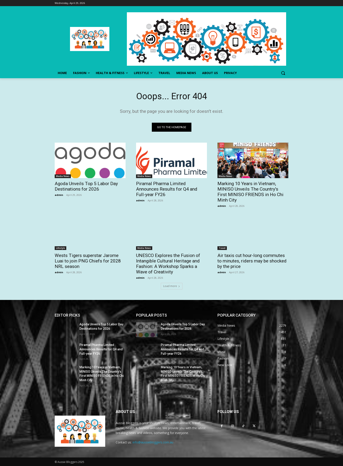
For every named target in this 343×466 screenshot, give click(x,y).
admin (59, 195)
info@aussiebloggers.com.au (153, 442)
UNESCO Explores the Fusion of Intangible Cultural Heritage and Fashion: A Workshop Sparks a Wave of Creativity (168, 264)
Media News (63, 176)
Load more (171, 286)
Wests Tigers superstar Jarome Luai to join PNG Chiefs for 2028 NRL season (88, 261)
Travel (222, 248)
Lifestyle (60, 248)
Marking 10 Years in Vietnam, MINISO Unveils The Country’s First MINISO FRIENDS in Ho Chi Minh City (250, 192)
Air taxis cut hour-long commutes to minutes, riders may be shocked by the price (252, 261)
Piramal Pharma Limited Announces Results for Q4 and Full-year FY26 (166, 189)
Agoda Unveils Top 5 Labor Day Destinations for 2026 (86, 186)
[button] (283, 73)
